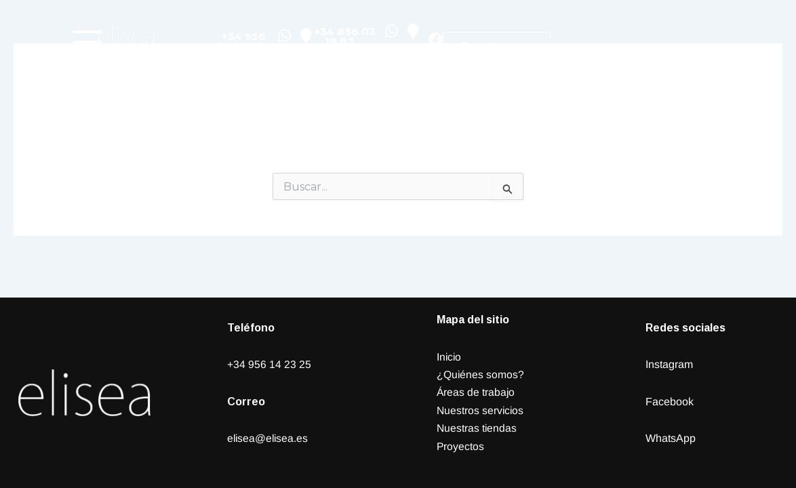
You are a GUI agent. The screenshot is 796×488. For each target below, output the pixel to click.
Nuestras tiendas (477, 428)
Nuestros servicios (481, 410)
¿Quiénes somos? (481, 374)
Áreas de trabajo (476, 392)
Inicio (449, 357)
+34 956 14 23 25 (269, 364)
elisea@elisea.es (269, 438)
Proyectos (461, 446)
